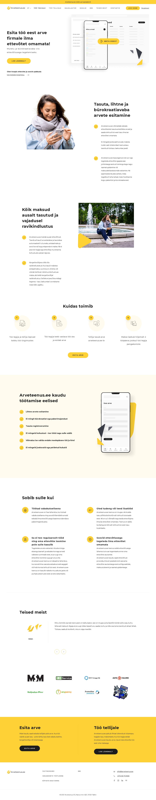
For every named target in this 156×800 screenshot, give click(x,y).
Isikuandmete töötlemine (52, 776)
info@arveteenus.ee (125, 772)
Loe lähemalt (19, 61)
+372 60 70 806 (123, 776)
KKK (91, 8)
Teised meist (101, 8)
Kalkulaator (70, 8)
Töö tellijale (55, 8)
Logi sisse (132, 8)
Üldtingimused (48, 771)
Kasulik (83, 8)
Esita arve (78, 355)
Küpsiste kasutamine (50, 780)
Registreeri (145, 8)
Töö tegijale (40, 8)
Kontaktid (115, 8)
